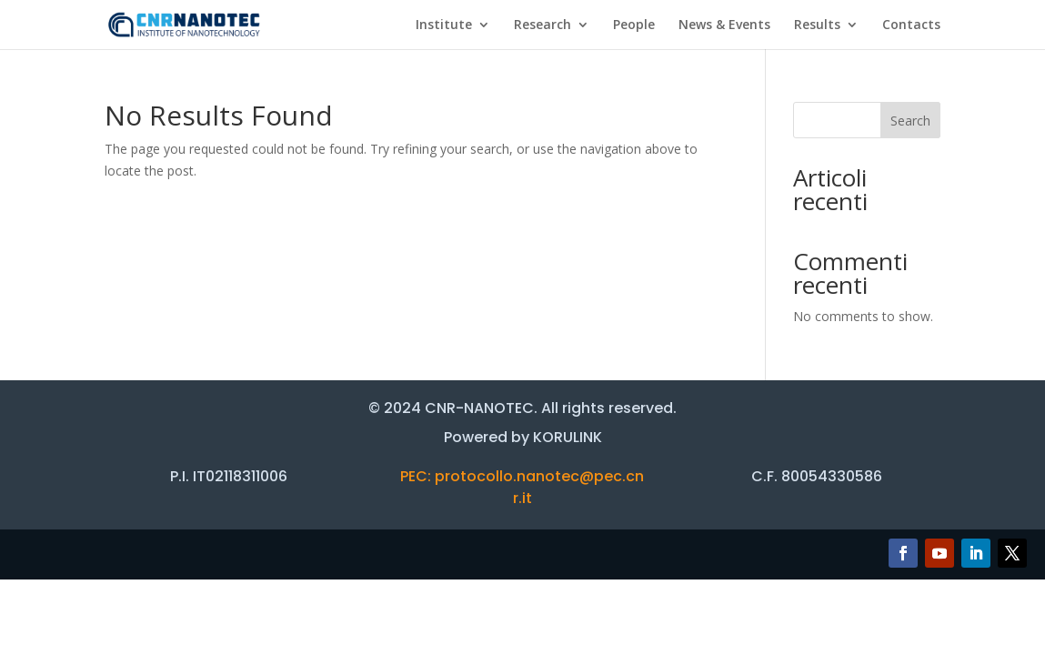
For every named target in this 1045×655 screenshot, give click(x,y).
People (634, 25)
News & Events (724, 25)
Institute (444, 25)
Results (817, 25)
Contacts (911, 25)
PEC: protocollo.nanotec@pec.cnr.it (522, 487)
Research (542, 25)
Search (910, 120)
